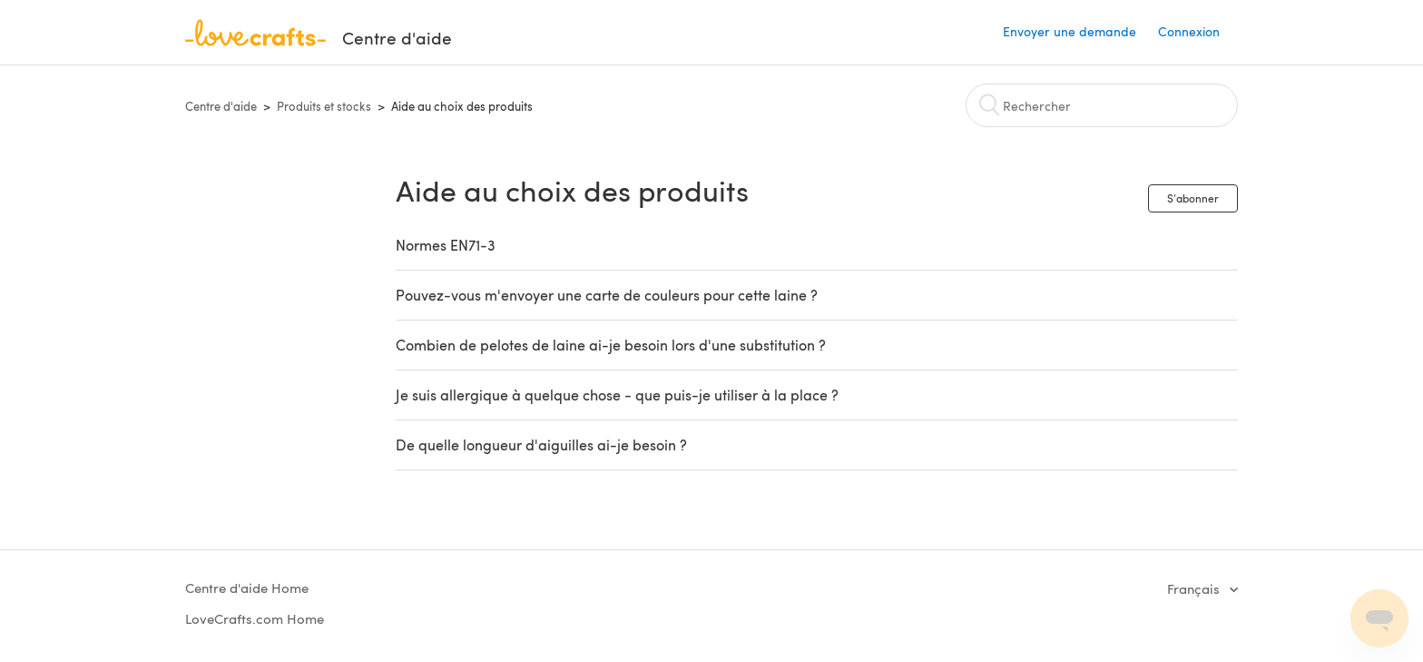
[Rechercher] (1102, 105)
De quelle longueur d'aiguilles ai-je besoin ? (541, 444)
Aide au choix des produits (462, 106)
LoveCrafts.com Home (254, 618)
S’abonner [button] (1193, 198)
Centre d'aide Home (247, 587)
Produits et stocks (324, 106)
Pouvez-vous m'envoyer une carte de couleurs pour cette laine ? (607, 294)
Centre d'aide (221, 106)
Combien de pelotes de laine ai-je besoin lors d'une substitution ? (611, 344)
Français (1195, 588)
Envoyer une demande (1069, 31)
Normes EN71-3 (446, 244)
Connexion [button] (1189, 31)
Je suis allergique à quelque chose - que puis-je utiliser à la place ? (617, 394)
